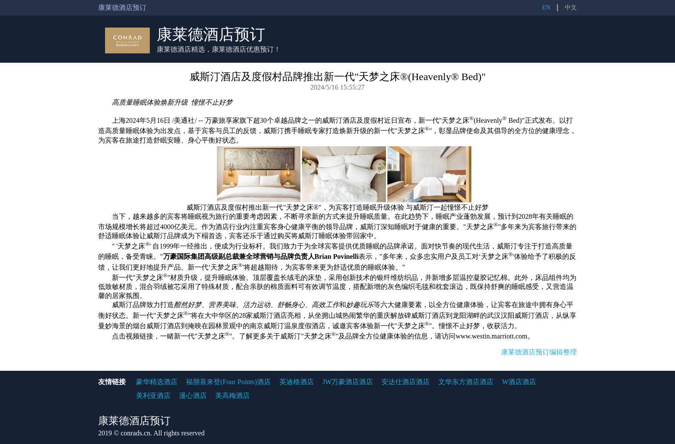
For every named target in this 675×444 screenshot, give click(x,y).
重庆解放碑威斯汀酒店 (411, 315)
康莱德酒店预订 (211, 34)
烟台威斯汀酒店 (157, 325)
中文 (571, 7)
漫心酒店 (193, 395)
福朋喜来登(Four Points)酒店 (228, 381)
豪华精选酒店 (156, 381)
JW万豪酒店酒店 (347, 381)
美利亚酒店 (153, 395)
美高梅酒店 (232, 395)
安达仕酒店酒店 (405, 381)
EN (546, 7)
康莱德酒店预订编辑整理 (539, 352)
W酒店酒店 (519, 381)
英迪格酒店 (296, 381)
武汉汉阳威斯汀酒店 (518, 315)
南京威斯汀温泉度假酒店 (287, 325)
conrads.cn (135, 433)
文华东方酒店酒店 (465, 381)
